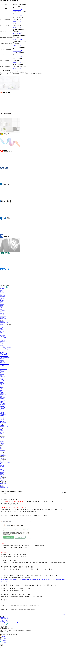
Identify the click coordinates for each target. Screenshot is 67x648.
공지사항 (2, 321)
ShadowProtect (3, 414)
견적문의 (2, 343)
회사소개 (2, 288)
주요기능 (2, 374)
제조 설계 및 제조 (4, 356)
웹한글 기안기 (3, 362)
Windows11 (2, 340)
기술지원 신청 (3, 316)
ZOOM (1, 401)
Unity (1, 302)
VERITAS (2, 413)
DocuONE (2, 409)
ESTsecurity (2, 408)
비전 (1, 290)
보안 (1, 307)
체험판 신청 (2, 376)
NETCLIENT (3, 403)
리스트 (64, 614)
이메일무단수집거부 (4, 620)
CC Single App (3, 346)
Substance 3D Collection (5, 349)
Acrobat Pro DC (3, 348)
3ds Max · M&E (3, 354)
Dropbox (2, 304)
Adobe (1, 299)
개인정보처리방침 (4, 618)
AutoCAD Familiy (4, 353)
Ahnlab (1, 391)
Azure (1, 342)
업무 (1, 309)
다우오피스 (2, 398)
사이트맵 (9, 324)
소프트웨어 (2, 296)
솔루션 (1, 306)
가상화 (1, 382)
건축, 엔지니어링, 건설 (5, 357)
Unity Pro (2, 367)
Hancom (1, 301)
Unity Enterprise (3, 369)
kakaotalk (16, 622)
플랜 (1, 375)
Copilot (1, 339)
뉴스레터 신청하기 (4, 621)
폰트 (1, 384)
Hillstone (2, 393)
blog (5, 622)
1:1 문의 (2, 314)
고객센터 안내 (3, 320)
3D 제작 (2, 380)
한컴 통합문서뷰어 (4, 364)
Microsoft (2, 298)
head (9, 462)
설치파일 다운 (3, 616)
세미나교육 (2, 295)
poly (1, 402)
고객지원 (2, 317)
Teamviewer (2, 400)
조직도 (1, 291)
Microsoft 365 (3, 337)
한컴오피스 (2, 361)
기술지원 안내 (3, 318)
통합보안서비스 (3, 341)
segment (1, 326)
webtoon (2, 622)
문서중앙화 (2, 310)
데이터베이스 (3, 383)
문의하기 (2, 324)
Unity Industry (3, 370)
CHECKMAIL (3, 394)
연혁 (1, 294)
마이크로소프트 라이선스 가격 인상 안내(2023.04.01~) (23, 609)
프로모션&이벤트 (4, 322)
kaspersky (2, 392)
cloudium (2, 406)
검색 (5, 324)
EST (1, 390)
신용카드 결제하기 (4, 617)
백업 (1, 311)
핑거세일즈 (2, 397)
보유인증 (2, 292)
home (1, 464)
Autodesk (2, 300)
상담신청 (2, 313)
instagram (12, 622)
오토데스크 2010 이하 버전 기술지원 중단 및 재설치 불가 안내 (25, 605)
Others (1, 305)
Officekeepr (2, 407)
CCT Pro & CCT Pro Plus (5, 347)
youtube (7, 622)
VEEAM (2, 412)
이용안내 (2, 473)
